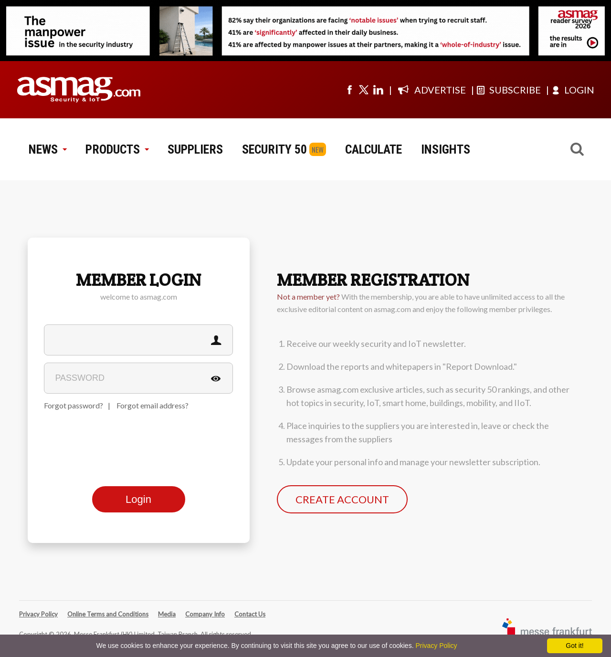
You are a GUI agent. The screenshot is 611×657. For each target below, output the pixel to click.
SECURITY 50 (274, 149)
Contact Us (249, 614)
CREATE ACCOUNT (342, 499)
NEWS (47, 149)
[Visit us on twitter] (364, 89)
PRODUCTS (116, 149)
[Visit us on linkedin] (378, 89)
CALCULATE (373, 149)
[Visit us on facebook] (349, 89)
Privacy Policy (38, 614)
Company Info (205, 614)
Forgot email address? (152, 405)
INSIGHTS (445, 149)
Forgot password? (73, 405)
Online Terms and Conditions (107, 614)
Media (167, 614)
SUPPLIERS (195, 149)
